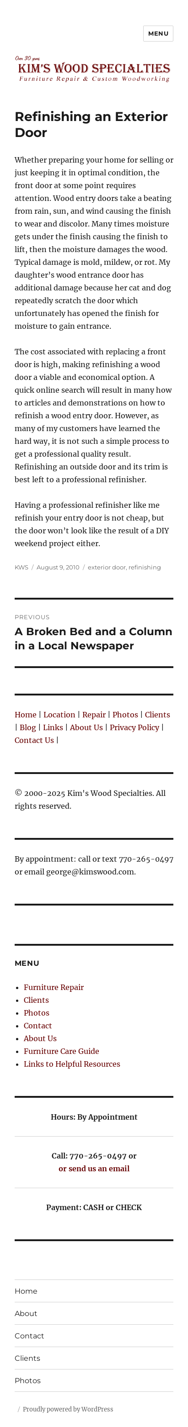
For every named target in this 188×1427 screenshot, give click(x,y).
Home (26, 714)
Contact (38, 1025)
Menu (158, 33)
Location (59, 714)
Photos (125, 714)
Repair (94, 714)
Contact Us (34, 740)
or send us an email (94, 1168)
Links (53, 727)
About (26, 1313)
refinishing (145, 567)
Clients (157, 714)
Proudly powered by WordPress (68, 1409)
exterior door (107, 567)
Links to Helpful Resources (72, 1064)
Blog (28, 727)
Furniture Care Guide (61, 1051)
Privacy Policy (134, 727)
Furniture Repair (54, 987)
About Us (86, 727)
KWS (21, 567)
